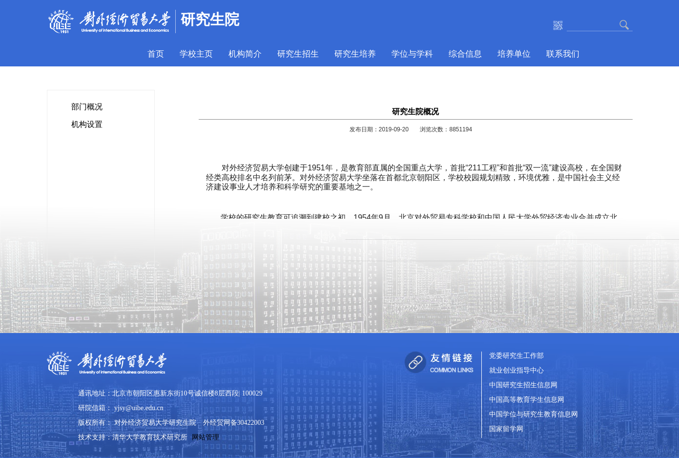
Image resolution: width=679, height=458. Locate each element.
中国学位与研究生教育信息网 (533, 414)
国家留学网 (506, 429)
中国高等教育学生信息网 (526, 400)
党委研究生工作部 (516, 356)
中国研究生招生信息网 (523, 385)
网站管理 (205, 437)
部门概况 (87, 107)
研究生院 (210, 19)
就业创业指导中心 (516, 370)
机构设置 (87, 124)
